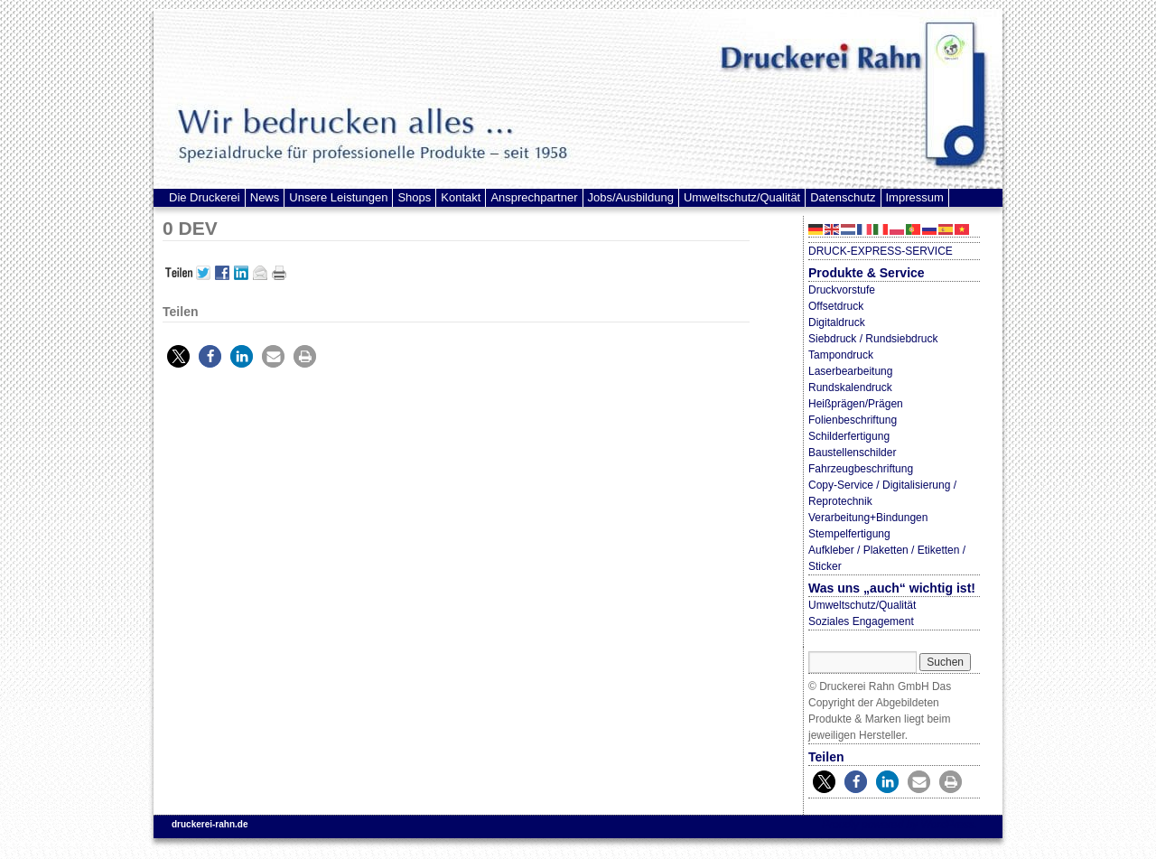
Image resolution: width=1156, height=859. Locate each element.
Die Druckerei (204, 197)
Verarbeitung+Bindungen (868, 517)
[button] (178, 356)
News (265, 197)
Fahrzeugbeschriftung (860, 468)
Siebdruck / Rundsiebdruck (872, 338)
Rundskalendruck (850, 387)
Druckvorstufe (841, 290)
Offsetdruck (835, 306)
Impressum (915, 197)
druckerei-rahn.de (209, 824)
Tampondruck (840, 355)
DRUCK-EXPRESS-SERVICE (880, 251)
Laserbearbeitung (850, 371)
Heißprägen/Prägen (855, 403)
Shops (414, 197)
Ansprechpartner (533, 197)
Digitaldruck (836, 322)
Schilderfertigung (849, 436)
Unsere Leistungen (338, 197)
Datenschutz (842, 197)
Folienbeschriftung (852, 420)
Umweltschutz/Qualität (742, 197)
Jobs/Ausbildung (631, 197)
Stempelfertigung (849, 534)
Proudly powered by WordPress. (899, 824)
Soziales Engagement (861, 621)
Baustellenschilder (852, 452)
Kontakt (460, 197)
